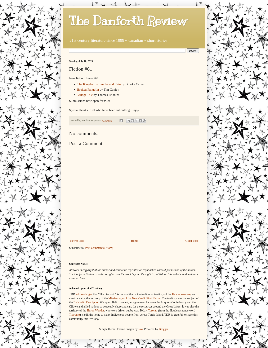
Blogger (163, 329)
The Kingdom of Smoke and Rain (99, 84)
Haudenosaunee (181, 294)
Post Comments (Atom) (99, 247)
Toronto (152, 310)
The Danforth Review (128, 21)
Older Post (192, 240)
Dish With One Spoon (86, 302)
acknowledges (84, 294)
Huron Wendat (95, 310)
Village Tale (85, 94)
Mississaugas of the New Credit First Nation (134, 298)
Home (134, 240)
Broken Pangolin (88, 89)
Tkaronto (74, 314)
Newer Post (77, 240)
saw (140, 329)
